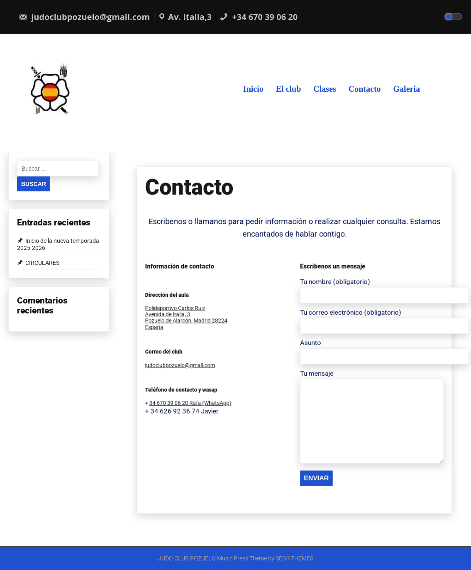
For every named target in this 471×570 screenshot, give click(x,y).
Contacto (365, 88)
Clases (324, 88)
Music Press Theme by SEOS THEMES (265, 558)
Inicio (253, 88)
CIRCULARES (42, 262)
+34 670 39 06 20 (259, 16)
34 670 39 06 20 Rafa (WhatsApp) (244, 368)
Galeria (406, 88)
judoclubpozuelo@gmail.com (84, 16)
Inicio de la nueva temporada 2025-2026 (58, 244)
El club (288, 88)
